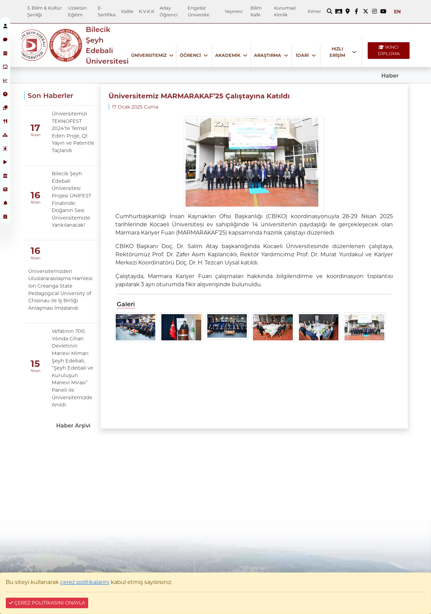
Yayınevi (233, 11)
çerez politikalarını (84, 582)
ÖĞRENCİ (190, 55)
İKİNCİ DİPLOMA (389, 50)
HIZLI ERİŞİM (337, 52)
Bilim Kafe (256, 11)
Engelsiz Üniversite (198, 11)
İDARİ (302, 55)
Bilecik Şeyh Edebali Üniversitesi (107, 45)
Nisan (36, 135)
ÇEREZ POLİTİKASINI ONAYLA (47, 603)
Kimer (314, 11)
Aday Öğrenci (168, 11)
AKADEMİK (227, 55)
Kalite (127, 11)
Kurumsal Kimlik (285, 11)
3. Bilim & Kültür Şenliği (44, 11)
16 (35, 195)
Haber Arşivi (73, 425)
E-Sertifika (107, 11)
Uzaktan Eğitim (77, 11)
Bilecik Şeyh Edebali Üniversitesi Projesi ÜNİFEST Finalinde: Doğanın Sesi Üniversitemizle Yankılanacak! (71, 199)
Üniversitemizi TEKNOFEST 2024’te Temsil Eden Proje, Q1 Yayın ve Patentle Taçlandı (73, 132)
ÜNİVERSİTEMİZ (148, 55)
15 (35, 363)
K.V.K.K (146, 11)
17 (35, 127)
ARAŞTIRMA (267, 55)
